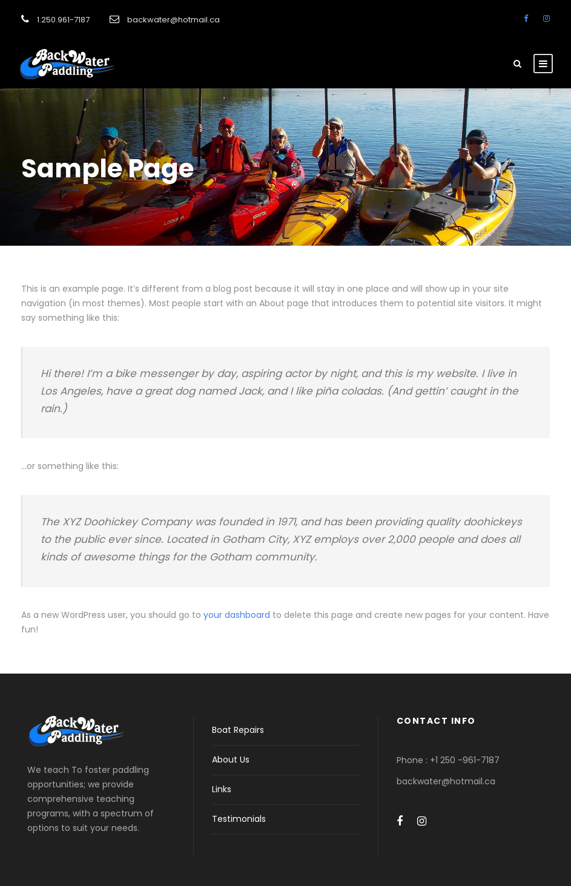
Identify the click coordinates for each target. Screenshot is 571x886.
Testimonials (239, 819)
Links (221, 789)
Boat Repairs (238, 730)
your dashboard (236, 615)
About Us (230, 759)
